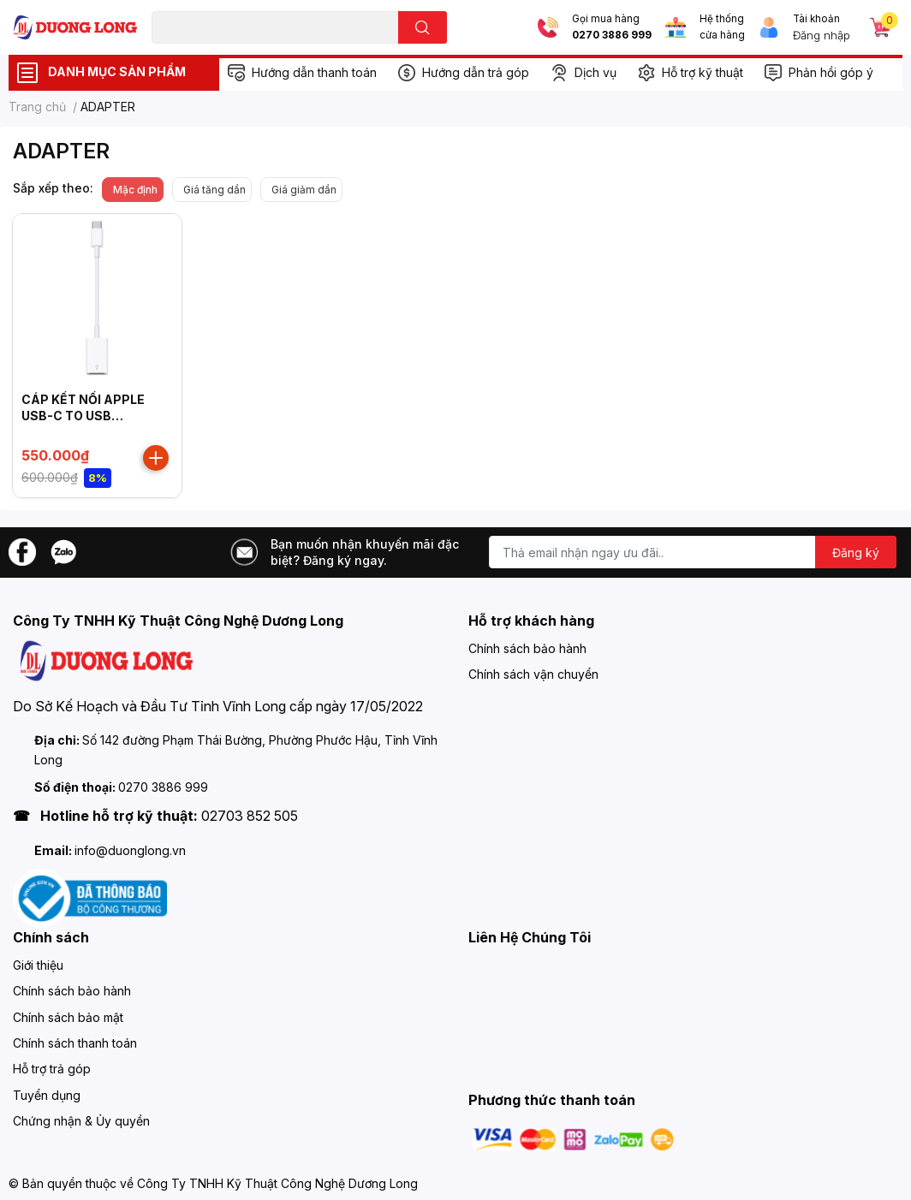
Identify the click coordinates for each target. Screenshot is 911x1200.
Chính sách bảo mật (68, 1017)
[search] (422, 27)
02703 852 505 (249, 815)
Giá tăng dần (214, 189)
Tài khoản (816, 19)
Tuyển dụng (46, 1095)
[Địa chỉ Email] (692, 552)
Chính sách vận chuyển (533, 674)
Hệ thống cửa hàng (722, 27)
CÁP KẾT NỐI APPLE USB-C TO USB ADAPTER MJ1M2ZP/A (89, 416)
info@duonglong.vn (130, 850)
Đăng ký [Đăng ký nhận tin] (855, 552)
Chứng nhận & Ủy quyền (81, 1121)
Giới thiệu (38, 965)
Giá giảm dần (303, 189)
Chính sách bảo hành (527, 648)
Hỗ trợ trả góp (52, 1068)
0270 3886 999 (612, 35)
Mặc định (135, 189)
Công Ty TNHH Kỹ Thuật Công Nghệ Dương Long (277, 1183)
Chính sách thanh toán (75, 1043)
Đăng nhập (821, 35)
